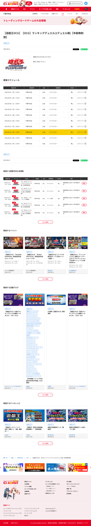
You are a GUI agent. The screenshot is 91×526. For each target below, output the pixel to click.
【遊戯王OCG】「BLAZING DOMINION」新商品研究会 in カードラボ (13, 256)
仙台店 (6, 435)
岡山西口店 (51, 435)
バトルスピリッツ (31, 342)
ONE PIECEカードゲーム (32, 337)
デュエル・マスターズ (32, 352)
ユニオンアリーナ (31, 340)
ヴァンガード (30, 328)
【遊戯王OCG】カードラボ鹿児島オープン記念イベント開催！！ (56, 256)
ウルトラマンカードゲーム (33, 359)
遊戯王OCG (6, 43)
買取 (57, 9)
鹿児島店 (50, 270)
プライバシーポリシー (72, 491)
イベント (32, 9)
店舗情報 (76, 9)
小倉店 (28, 435)
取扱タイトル (15, 9)
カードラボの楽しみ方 (45, 9)
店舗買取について (50, 486)
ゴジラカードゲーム (31, 369)
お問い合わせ (14, 523)
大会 (24, 9)
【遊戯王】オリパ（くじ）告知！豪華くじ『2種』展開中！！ (13, 429)
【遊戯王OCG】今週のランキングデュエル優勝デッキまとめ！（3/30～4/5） (77, 313)
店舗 (12, 458)
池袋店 (28, 386)
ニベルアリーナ (37, 376)
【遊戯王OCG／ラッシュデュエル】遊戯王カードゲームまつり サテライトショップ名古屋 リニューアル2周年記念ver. (77, 258)
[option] (13, 467)
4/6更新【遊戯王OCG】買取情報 (56, 312)
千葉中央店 (7, 14)
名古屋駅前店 (72, 270)
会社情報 (5, 523)
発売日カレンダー (50, 493)
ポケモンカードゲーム (32, 313)
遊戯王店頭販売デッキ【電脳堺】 (56, 428)
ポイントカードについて (73, 484)
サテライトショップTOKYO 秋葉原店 (14, 386)
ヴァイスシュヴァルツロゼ (33, 321)
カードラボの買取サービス (53, 484)
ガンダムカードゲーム (32, 371)
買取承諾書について (50, 491)
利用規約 (69, 493)
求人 (77, 14)
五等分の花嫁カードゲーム (33, 325)
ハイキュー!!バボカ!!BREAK (33, 373)
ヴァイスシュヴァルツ (32, 316)
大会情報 (26, 484)
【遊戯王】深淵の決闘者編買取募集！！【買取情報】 (34, 428)
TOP (6, 458)
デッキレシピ (66, 9)
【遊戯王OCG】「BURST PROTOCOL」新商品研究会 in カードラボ (34, 256)
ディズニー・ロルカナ (32, 361)
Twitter (84, 14)
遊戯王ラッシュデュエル (32, 311)
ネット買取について (50, 488)
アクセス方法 (44, 14)
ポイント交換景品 (71, 486)
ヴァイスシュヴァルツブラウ (33, 318)
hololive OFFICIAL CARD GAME (34, 323)
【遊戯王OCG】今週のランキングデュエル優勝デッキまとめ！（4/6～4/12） (13, 313)
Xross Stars (29, 376)
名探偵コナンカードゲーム (33, 354)
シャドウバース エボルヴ (32, 330)
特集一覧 (69, 489)
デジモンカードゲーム (32, 345)
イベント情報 (28, 486)
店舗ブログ (55, 14)
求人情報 (69, 481)
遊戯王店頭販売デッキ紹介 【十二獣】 (77, 428)
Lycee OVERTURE (31, 357)
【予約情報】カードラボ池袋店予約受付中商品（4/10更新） (34, 381)
